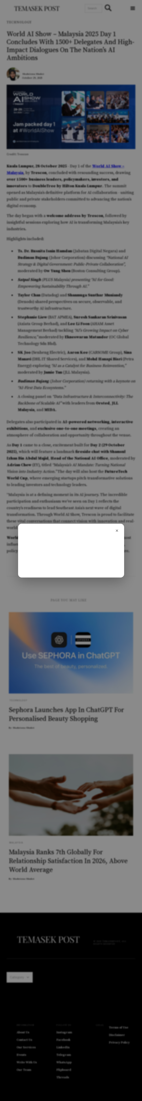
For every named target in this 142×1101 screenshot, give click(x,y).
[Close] (117, 531)
